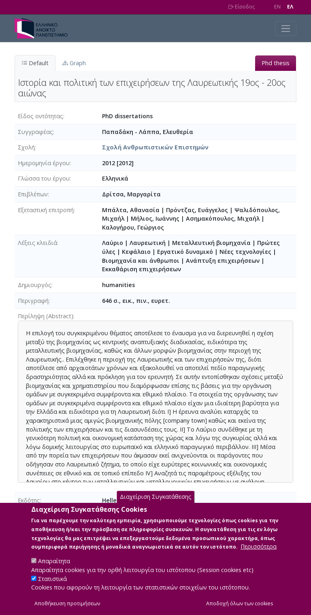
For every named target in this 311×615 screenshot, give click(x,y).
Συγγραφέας (35, 132)
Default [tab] (35, 63)
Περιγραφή (33, 300)
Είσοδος (241, 6)
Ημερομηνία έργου (44, 163)
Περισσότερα (259, 557)
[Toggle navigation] (285, 28)
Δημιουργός (34, 285)
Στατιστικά (52, 589)
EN (277, 6)
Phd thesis (276, 63)
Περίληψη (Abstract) (45, 316)
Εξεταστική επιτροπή (46, 210)
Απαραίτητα (54, 571)
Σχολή (26, 147)
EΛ (290, 6)
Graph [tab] (74, 63)
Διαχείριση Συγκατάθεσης (156, 507)
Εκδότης (29, 500)
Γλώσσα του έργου (44, 178)
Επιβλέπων (33, 194)
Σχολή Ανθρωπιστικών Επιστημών (155, 147)
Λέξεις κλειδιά (37, 243)
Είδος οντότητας (40, 116)
